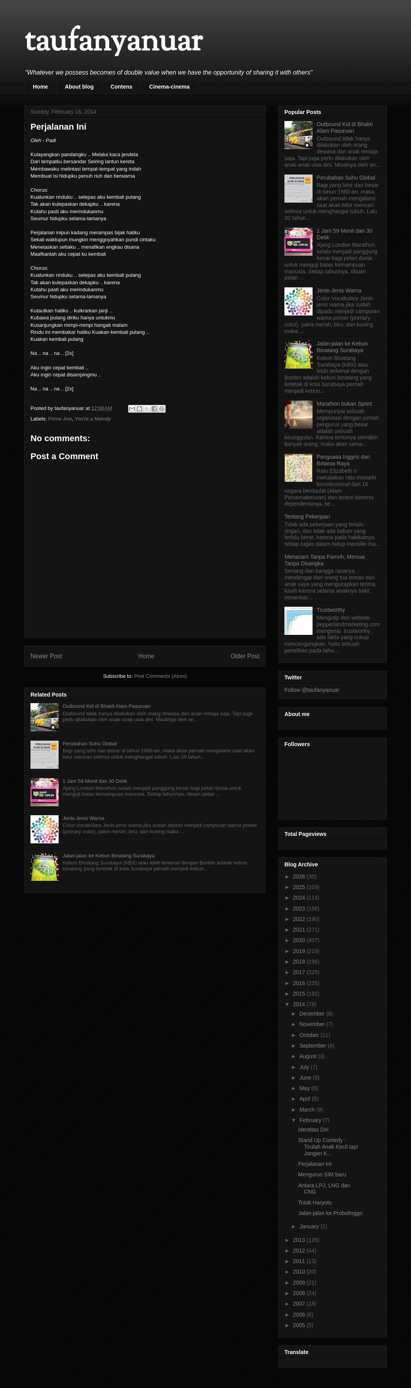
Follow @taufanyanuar (311, 690)
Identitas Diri (313, 1129)
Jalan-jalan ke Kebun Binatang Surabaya (109, 856)
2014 (300, 1004)
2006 (300, 1314)
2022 (300, 919)
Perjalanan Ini (315, 1164)
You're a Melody (93, 419)
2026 (300, 876)
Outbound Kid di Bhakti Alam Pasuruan (106, 706)
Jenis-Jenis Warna (83, 818)
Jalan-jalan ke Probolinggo (330, 1213)
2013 (300, 1240)
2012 (300, 1250)
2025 (300, 887)
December (312, 1013)
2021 (300, 930)
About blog (79, 87)
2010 (300, 1272)
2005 (300, 1325)
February (311, 1120)
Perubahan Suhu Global (90, 744)
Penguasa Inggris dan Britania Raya (343, 460)
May (305, 1088)
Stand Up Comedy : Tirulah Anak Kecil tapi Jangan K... (328, 1146)
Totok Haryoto (315, 1202)
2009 (300, 1282)
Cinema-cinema (169, 87)
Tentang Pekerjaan (307, 516)
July (305, 1067)
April (305, 1099)
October (309, 1035)
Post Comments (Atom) (160, 676)
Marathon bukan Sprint (344, 404)
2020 (300, 940)
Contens (121, 87)
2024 (300, 897)
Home (40, 87)
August (308, 1056)
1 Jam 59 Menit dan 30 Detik (95, 781)
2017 (300, 972)
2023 (300, 908)
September (313, 1045)
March (307, 1109)
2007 (300, 1304)
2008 (300, 1293)
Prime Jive (60, 419)
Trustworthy (331, 610)
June (306, 1077)
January (309, 1226)
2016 (300, 983)
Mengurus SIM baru (322, 1174)
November (312, 1024)
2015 (300, 994)
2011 (300, 1261)
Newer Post (46, 656)
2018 (300, 962)
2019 (300, 951)
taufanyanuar (113, 42)
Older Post (245, 656)
